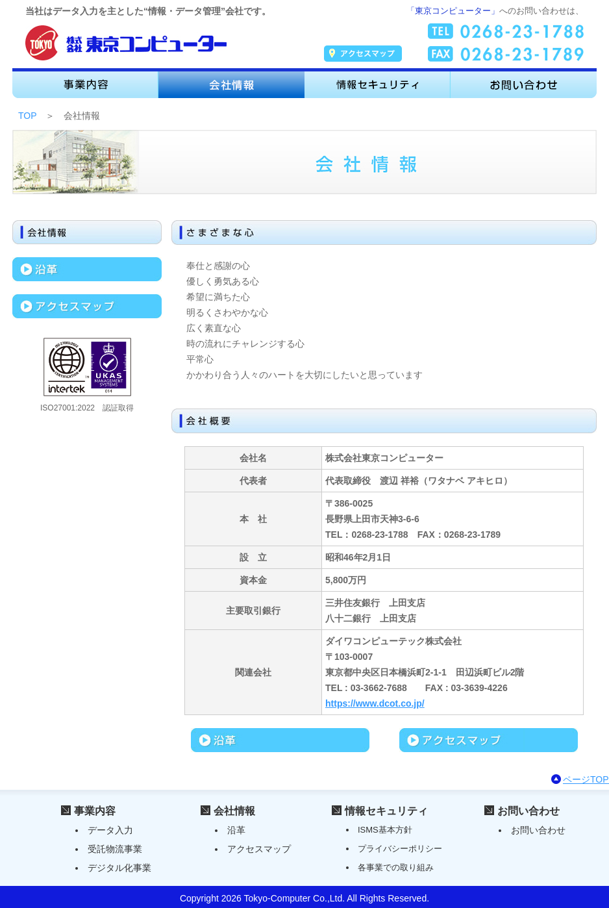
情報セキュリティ (386, 810)
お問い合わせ (528, 810)
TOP (27, 115)
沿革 (236, 830)
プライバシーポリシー (400, 848)
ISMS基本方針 (385, 830)
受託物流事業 (115, 849)
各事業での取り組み (396, 867)
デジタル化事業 (119, 868)
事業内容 (95, 810)
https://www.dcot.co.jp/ (375, 703)
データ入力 (110, 830)
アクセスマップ (259, 849)
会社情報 (234, 810)
